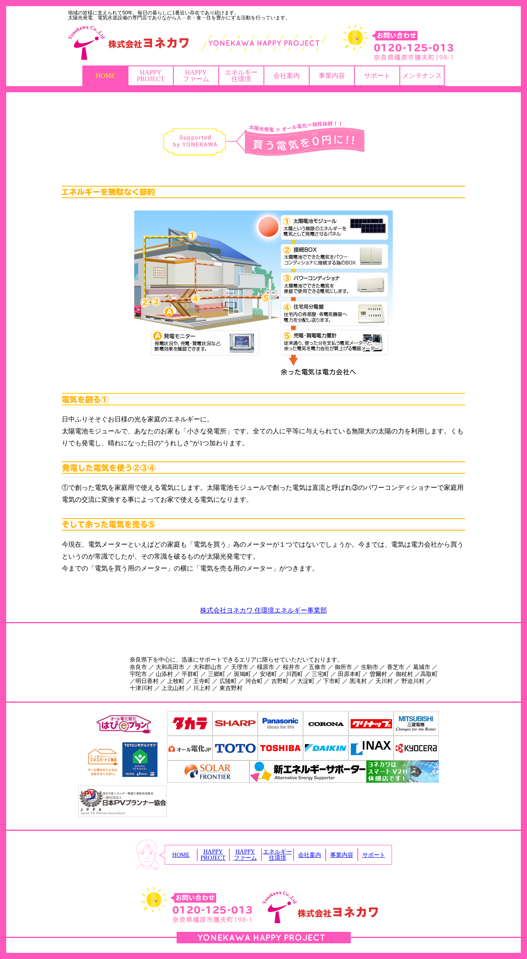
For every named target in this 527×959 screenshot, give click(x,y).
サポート (377, 75)
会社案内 (286, 75)
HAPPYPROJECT (151, 75)
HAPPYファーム (196, 75)
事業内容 (332, 75)
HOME (105, 75)
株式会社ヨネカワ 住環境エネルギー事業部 (263, 610)
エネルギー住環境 (241, 75)
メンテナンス (422, 75)
